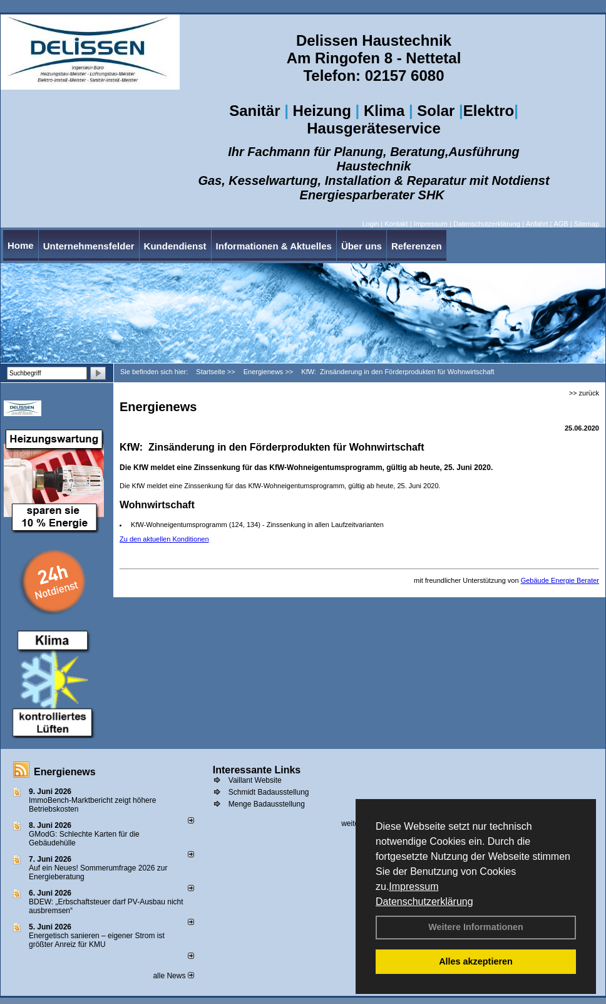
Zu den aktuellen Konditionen (164, 539)
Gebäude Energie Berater (560, 580)
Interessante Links (257, 770)
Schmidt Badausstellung (269, 792)
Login (370, 223)
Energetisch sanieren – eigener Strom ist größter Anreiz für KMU (97, 940)
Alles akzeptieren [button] (476, 961)
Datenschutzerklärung (424, 901)
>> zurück (584, 393)
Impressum (413, 886)
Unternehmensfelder (89, 246)
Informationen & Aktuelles (274, 246)
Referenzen (416, 246)
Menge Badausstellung (267, 804)
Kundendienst (175, 246)
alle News (173, 975)
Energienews (65, 771)
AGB (560, 223)
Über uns (361, 246)
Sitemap (586, 223)
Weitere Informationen (475, 927)
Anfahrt (537, 223)
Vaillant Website (255, 780)
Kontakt (396, 223)
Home (21, 245)
